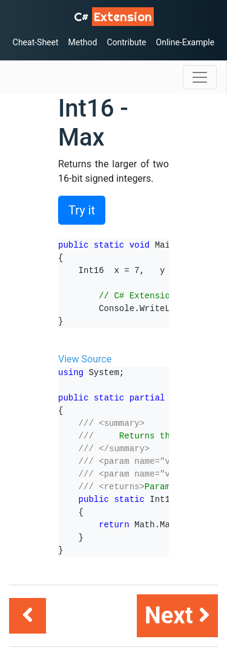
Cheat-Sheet (36, 42)
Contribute (126, 42)
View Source (84, 359)
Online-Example (185, 42)
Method (82, 42)
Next (177, 615)
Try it (81, 210)
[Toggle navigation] (200, 77)
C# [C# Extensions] (114, 16)
